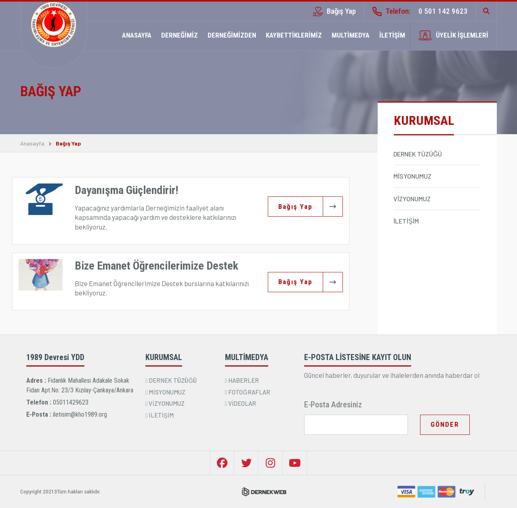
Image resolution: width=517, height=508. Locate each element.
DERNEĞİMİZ (179, 35)
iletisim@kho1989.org (80, 414)
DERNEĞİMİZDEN (232, 35)
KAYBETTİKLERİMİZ (294, 35)
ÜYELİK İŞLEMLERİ (453, 35)
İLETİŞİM (392, 35)
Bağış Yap (334, 11)
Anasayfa (32, 143)
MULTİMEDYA (351, 35)
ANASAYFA (136, 35)
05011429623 (70, 402)
